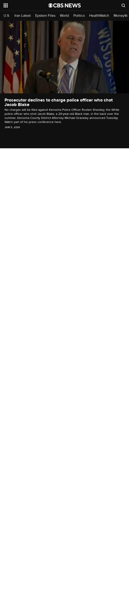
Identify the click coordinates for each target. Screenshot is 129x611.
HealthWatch (99, 16)
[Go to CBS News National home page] (64, 5)
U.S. (7, 16)
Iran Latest (22, 16)
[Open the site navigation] (24, 5)
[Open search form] (123, 5)
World (64, 16)
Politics (79, 16)
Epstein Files (45, 16)
